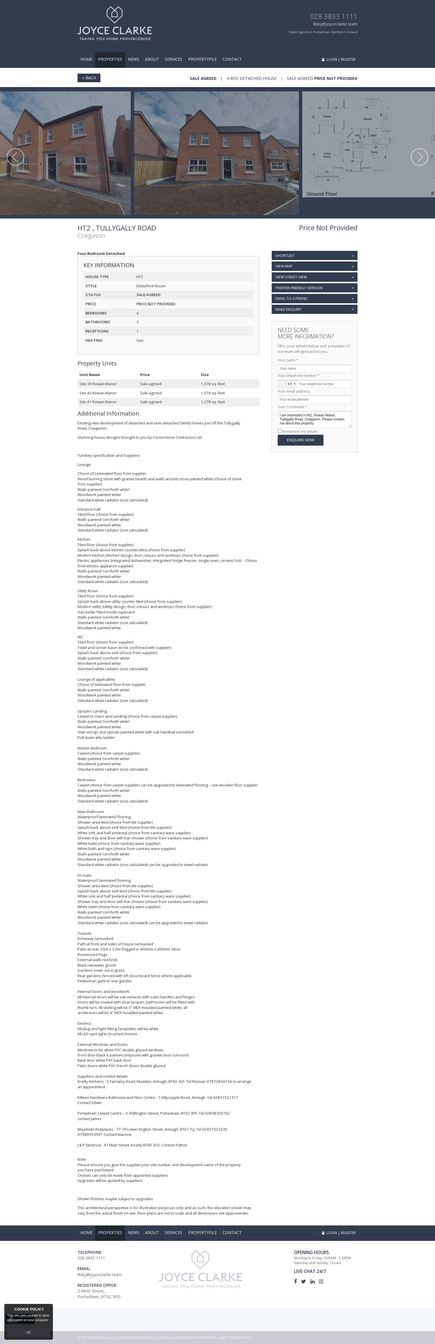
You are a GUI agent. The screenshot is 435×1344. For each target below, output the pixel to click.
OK (28, 1333)
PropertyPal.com (210, 1337)
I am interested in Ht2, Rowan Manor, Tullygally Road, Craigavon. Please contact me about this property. (314, 419)
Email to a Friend (291, 298)
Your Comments (292, 406)
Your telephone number (298, 375)
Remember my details (300, 431)
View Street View (291, 277)
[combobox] (287, 384)
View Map (284, 266)
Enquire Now (300, 440)
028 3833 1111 (333, 16)
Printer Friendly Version (298, 288)
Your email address (294, 391)
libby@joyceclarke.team (335, 24)
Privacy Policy (241, 1337)
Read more (15, 1325)
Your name (288, 360)
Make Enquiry (288, 309)
